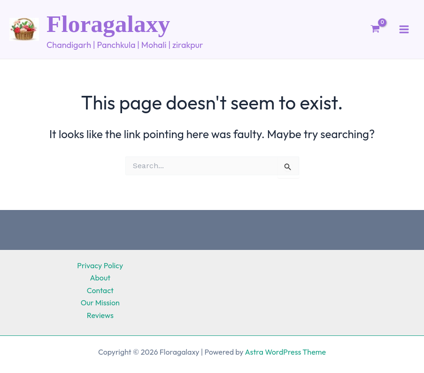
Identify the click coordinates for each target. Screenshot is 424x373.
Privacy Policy (100, 265)
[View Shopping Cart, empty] (375, 32)
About (100, 277)
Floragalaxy (120, 24)
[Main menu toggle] (404, 31)
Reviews (100, 315)
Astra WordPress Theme (285, 352)
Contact (100, 290)
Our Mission (100, 302)
